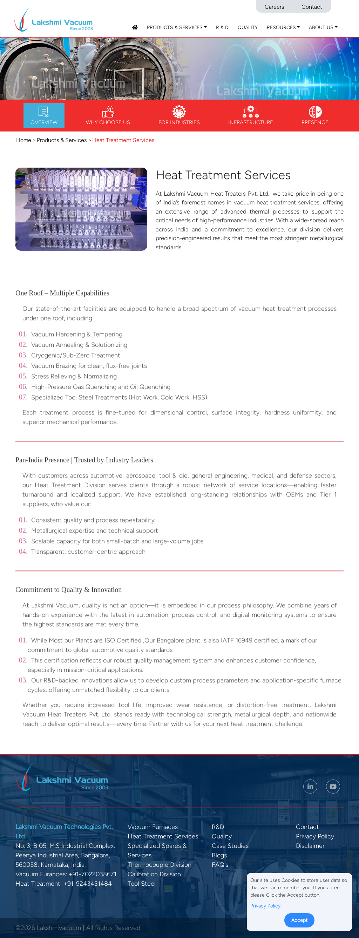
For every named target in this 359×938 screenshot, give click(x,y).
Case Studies (230, 846)
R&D (218, 827)
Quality (248, 28)
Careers (274, 7)
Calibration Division (154, 874)
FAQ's (220, 865)
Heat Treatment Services (163, 836)
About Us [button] (321, 28)
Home (23, 140)
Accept (299, 920)
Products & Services (62, 140)
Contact (312, 7)
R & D (222, 28)
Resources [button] (281, 28)
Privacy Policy (315, 836)
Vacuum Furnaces (153, 827)
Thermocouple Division (159, 865)
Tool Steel (142, 884)
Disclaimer (310, 846)
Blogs (219, 855)
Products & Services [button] (175, 28)
